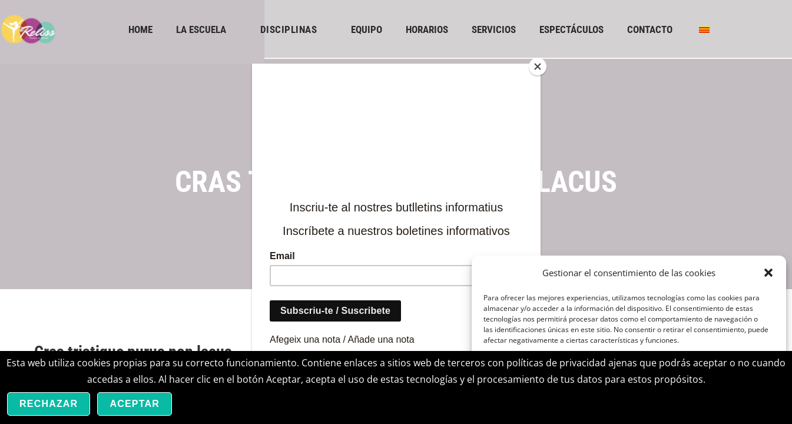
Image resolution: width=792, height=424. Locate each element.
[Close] (537, 66)
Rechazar (48, 404)
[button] (768, 273)
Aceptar (135, 404)
